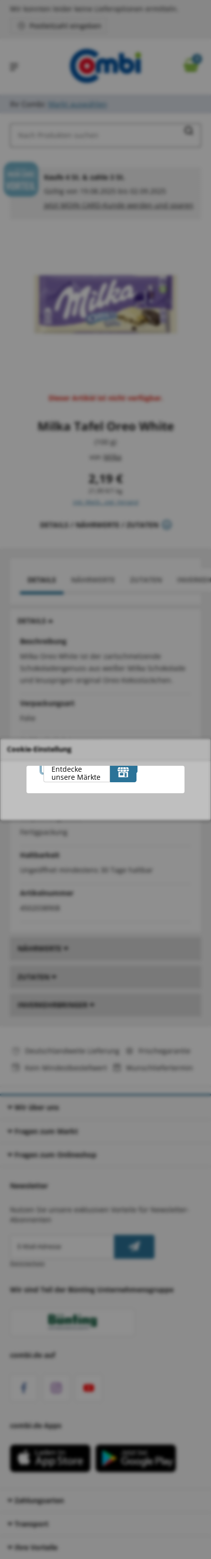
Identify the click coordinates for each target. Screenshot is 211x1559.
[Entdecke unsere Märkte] (123, 772)
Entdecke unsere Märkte (76, 773)
